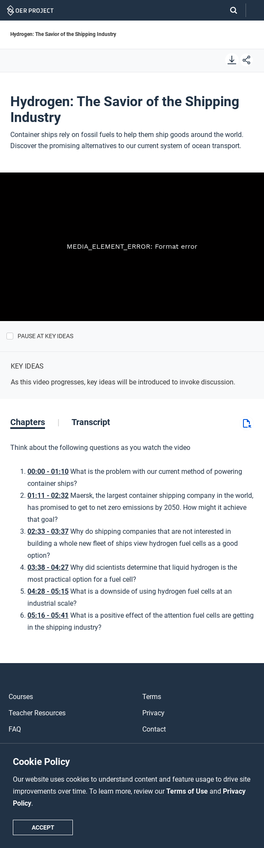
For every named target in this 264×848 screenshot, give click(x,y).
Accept (43, 827)
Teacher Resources (37, 713)
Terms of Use (188, 791)
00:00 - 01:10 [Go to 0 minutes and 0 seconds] (48, 471)
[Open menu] (255, 10)
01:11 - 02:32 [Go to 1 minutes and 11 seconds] (48, 495)
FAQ (15, 729)
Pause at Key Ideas (45, 336)
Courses (21, 697)
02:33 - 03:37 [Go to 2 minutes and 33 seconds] (48, 531)
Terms (151, 697)
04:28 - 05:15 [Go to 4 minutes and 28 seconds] (48, 591)
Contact (154, 729)
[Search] (229, 10)
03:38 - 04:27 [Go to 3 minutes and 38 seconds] (48, 567)
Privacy (153, 713)
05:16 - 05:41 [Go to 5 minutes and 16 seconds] (48, 615)
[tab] (35, 422)
